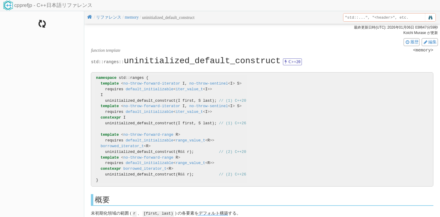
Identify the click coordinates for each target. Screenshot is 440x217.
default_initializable (149, 89)
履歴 (412, 41)
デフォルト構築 (213, 213)
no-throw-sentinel (208, 83)
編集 (430, 41)
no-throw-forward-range (148, 134)
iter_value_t (189, 89)
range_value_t (190, 140)
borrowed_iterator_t (122, 146)
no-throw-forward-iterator (151, 83)
